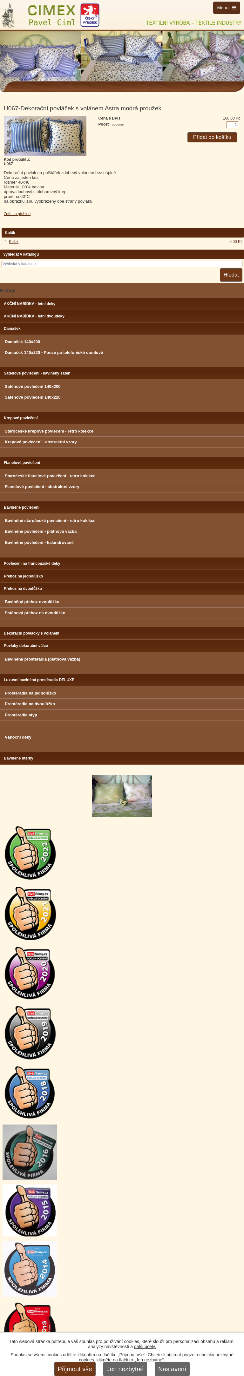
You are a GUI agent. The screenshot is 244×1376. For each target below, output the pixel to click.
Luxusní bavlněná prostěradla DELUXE (39, 680)
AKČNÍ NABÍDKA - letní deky (29, 304)
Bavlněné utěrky (18, 758)
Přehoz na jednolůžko (23, 576)
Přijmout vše (75, 1369)
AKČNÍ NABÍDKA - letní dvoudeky (34, 316)
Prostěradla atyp (21, 715)
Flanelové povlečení (22, 462)
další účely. (145, 1346)
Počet (111, 124)
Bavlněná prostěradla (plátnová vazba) (42, 659)
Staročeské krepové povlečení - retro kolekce (49, 431)
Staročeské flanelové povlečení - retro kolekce (50, 475)
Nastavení (172, 1369)
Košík (13, 241)
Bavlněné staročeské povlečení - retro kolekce (50, 520)
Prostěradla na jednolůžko (30, 693)
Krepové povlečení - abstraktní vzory (41, 442)
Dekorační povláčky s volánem (31, 633)
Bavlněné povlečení (21, 507)
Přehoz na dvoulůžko (23, 588)
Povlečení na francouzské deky (32, 563)
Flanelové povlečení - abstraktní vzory (42, 486)
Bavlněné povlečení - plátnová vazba (41, 531)
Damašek (12, 328)
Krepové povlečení (21, 418)
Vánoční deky (18, 737)
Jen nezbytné (125, 1369)
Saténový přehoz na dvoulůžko (35, 612)
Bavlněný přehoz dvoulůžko (32, 601)
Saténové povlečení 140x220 (33, 397)
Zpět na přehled (17, 214)
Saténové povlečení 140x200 (33, 386)
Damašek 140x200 (22, 341)
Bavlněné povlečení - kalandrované (39, 542)
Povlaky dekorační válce (26, 645)
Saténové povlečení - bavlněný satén (37, 373)
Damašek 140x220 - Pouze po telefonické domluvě (54, 352)
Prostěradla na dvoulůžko (30, 703)
